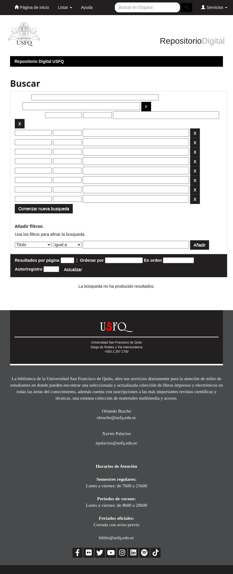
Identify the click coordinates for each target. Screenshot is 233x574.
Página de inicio (31, 7)
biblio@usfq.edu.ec (116, 537)
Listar (65, 7)
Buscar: (22, 97)
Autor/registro (28, 269)
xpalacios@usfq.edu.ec (116, 442)
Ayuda (87, 7)
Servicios (214, 7)
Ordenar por (92, 260)
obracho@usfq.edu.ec (116, 417)
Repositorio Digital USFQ (39, 61)
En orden (153, 260)
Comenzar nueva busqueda (43, 208)
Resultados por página (37, 260)
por (18, 106)
